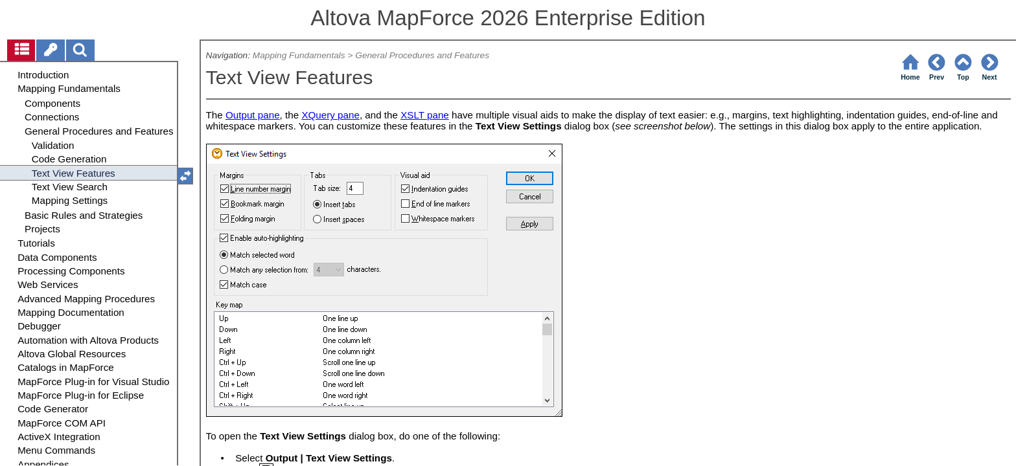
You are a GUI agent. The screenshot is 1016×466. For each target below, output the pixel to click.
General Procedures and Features (422, 55)
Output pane (252, 114)
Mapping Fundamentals (299, 55)
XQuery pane (330, 114)
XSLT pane (424, 114)
